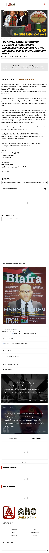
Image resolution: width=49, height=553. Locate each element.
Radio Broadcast (35, 532)
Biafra (7, 38)
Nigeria (35, 535)
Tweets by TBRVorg (7, 369)
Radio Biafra (14, 529)
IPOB (35, 529)
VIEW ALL (45, 467)
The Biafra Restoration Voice (13, 356)
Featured (11, 38)
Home (2, 38)
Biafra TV (14, 532)
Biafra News (14, 535)
